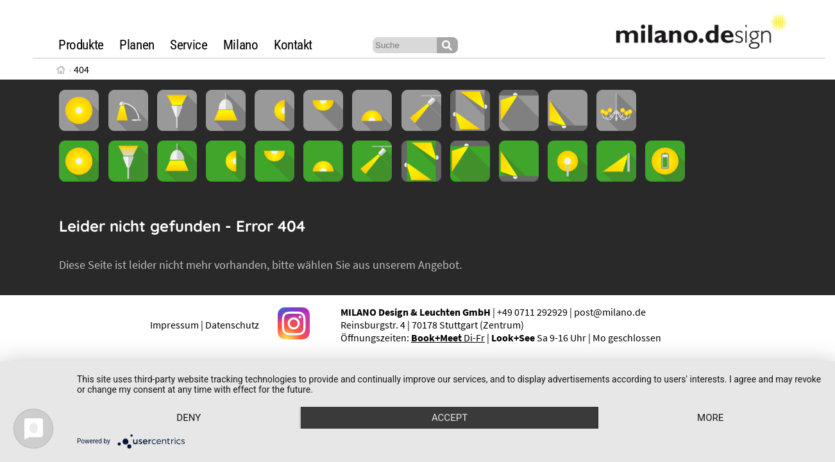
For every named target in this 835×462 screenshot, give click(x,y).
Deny (188, 418)
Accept (450, 418)
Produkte (81, 45)
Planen (137, 45)
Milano (240, 45)
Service (188, 45)
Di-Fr (448, 337)
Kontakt (293, 45)
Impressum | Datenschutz (204, 324)
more (710, 418)
